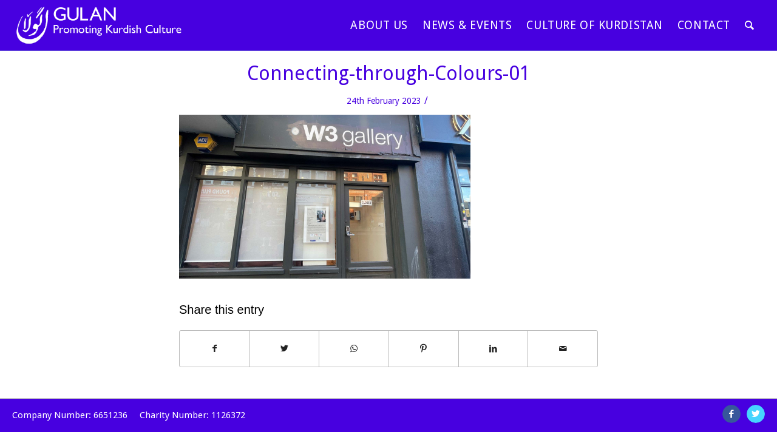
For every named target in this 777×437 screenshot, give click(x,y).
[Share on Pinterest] (423, 349)
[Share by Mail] (562, 349)
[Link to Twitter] (756, 414)
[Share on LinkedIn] (493, 349)
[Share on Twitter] (284, 349)
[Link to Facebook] (731, 414)
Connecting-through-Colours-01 (389, 73)
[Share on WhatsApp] (353, 349)
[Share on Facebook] (214, 349)
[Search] (750, 25)
